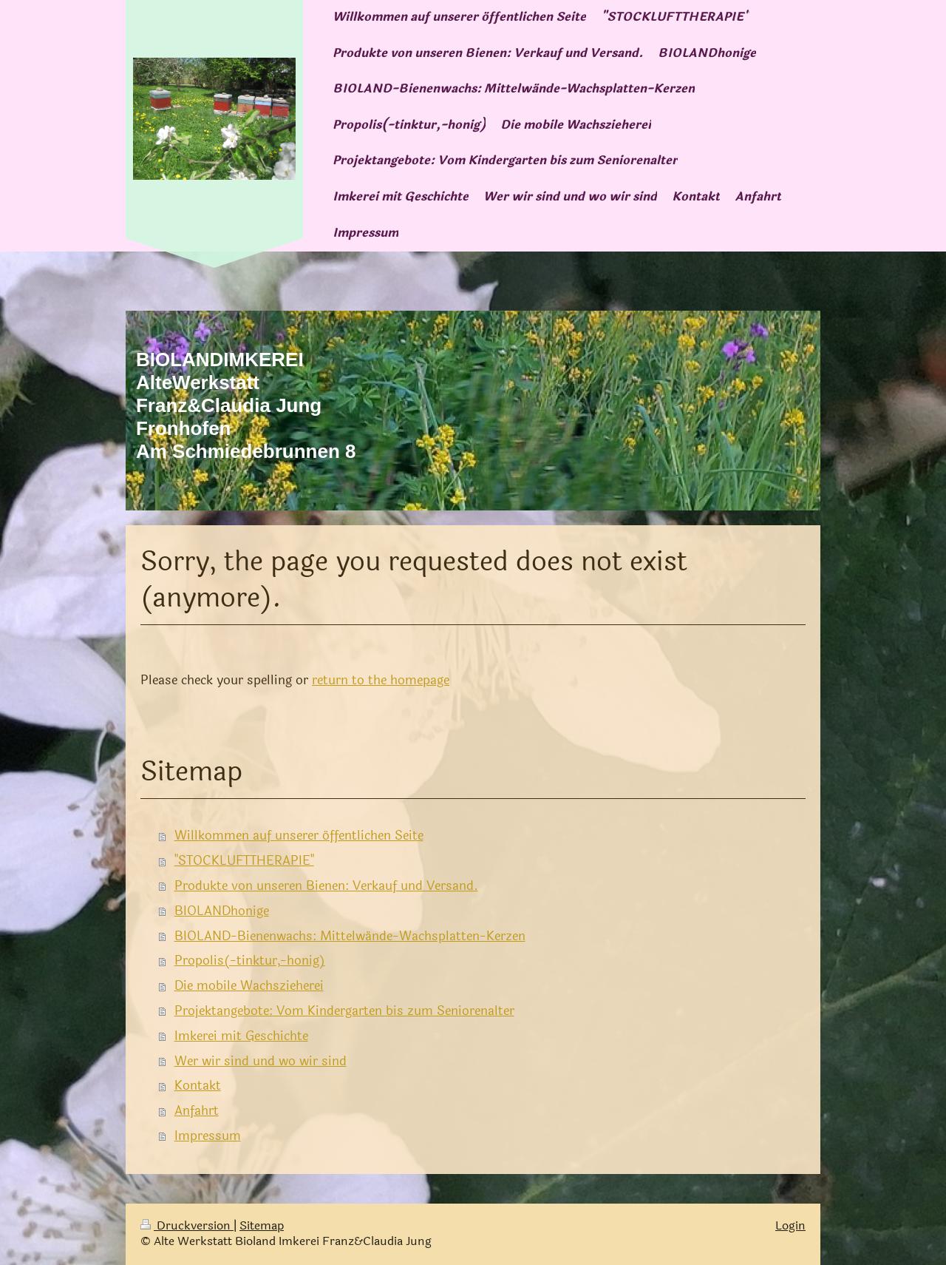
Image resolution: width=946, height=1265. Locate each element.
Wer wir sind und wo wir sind (260, 1061)
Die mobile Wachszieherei (249, 986)
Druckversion (187, 1226)
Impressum (207, 1136)
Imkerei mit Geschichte (241, 1036)
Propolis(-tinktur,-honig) (249, 961)
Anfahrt (196, 1111)
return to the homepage (380, 680)
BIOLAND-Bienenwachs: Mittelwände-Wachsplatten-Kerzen (349, 936)
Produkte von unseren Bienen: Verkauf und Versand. (326, 886)
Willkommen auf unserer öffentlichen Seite (298, 836)
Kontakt (197, 1086)
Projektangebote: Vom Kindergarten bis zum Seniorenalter (344, 1011)
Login (790, 1226)
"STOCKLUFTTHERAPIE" (244, 861)
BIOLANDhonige (221, 911)
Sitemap (261, 1226)
